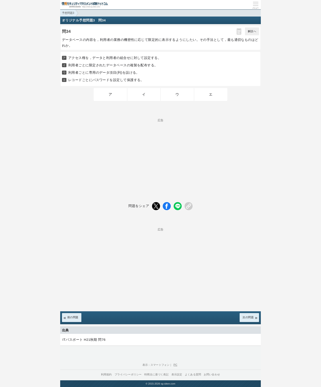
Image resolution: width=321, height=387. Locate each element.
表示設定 (176, 374)
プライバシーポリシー (128, 374)
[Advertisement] (160, 153)
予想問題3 (68, 13)
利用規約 (106, 374)
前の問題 (72, 317)
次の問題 (248, 317)
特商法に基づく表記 (156, 374)
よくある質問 (193, 374)
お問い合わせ (212, 374)
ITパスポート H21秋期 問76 (84, 339)
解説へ (252, 31)
